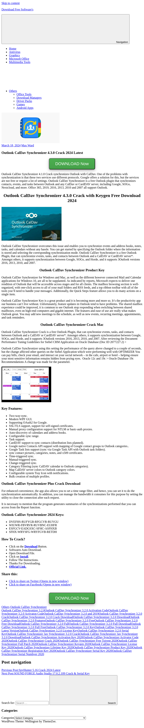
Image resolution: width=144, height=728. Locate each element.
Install (24, 556)
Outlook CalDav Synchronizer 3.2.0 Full (44, 623)
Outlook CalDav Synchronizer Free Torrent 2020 (88, 640)
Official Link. (17, 566)
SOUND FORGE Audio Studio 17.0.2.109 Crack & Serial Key (46, 673)
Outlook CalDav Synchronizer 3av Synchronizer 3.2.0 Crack (43, 634)
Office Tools (24, 94)
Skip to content (11, 3)
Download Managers (29, 97)
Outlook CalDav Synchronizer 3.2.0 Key (70, 627)
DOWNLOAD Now (72, 163)
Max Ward (27, 145)
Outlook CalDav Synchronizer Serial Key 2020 (83, 650)
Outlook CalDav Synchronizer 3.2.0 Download (101, 617)
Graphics (14, 55)
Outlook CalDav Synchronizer (28, 607)
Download (30, 546)
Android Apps (24, 107)
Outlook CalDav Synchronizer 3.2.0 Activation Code (76, 610)
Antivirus (14, 52)
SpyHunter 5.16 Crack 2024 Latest (31, 670)
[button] (31, 128)
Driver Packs (24, 101)
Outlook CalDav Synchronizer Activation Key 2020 (52, 637)
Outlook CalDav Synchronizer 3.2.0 (23, 610)
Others (41, 90)
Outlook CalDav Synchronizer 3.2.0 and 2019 (71, 613)
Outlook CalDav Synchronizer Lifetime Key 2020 (43, 647)
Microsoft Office (19, 58)
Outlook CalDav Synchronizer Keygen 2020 (64, 644)
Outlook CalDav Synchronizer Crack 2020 (33, 640)
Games (20, 104)
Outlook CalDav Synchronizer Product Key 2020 (102, 647)
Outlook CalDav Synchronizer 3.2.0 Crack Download (41, 617)
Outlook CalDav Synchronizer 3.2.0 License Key (48, 630)
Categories (8, 717)
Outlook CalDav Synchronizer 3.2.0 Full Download (100, 623)
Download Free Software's (17, 9)
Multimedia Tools (19, 62)
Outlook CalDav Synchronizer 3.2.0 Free (69, 620)
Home (12, 48)
